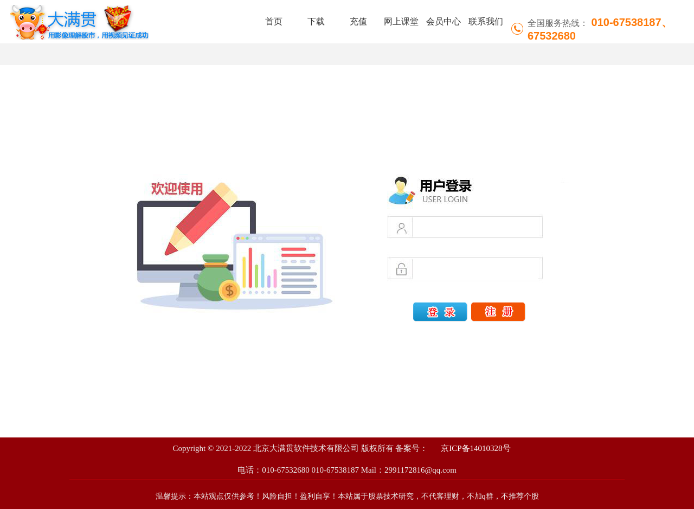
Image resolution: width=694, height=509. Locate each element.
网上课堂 (401, 21)
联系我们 (485, 21)
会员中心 (443, 21)
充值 (358, 21)
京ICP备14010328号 (474, 448)
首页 (273, 21)
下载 (316, 21)
